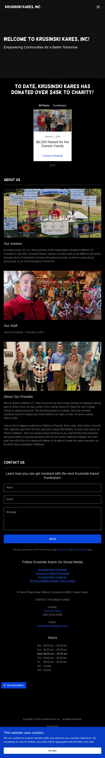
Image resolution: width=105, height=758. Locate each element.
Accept (52, 750)
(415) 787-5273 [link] (52, 611)
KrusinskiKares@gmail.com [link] (52, 626)
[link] (23, 7)
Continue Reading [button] (52, 155)
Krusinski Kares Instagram (52, 577)
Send (52, 538)
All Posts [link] (44, 105)
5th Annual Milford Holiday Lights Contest (52, 581)
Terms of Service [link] (80, 550)
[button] (98, 7)
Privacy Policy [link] (63, 550)
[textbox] (52, 488)
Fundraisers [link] (59, 105)
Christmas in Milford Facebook (52, 573)
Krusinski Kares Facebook (52, 569)
